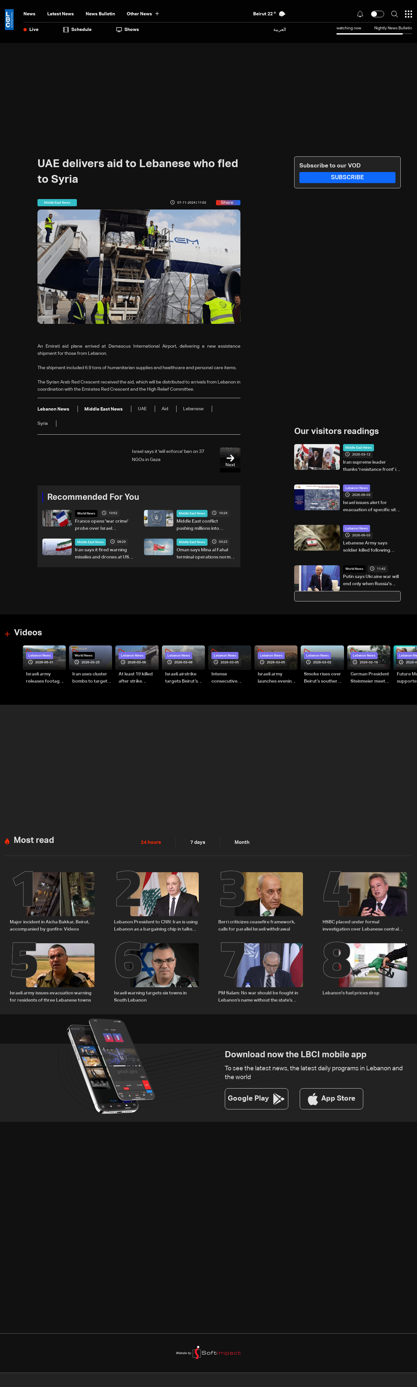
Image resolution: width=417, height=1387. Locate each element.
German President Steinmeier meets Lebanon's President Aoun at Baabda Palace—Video (370, 678)
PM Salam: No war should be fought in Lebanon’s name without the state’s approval (258, 996)
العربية (279, 29)
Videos (28, 633)
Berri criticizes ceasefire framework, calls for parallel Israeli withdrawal (256, 925)
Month (239, 842)
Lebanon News (356, 488)
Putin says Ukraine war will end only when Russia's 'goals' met (371, 580)
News (29, 14)
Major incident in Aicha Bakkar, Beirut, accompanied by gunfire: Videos (49, 925)
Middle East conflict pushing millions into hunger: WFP (198, 525)
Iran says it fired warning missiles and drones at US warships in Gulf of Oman (102, 554)
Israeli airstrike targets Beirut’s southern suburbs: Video (184, 678)
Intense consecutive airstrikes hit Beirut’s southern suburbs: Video (229, 678)
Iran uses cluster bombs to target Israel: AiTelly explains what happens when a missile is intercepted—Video (89, 678)
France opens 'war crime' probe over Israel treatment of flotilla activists (104, 525)
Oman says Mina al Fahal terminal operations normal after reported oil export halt (205, 554)
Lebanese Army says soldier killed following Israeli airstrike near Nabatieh (366, 547)
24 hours (150, 842)
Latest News (60, 14)
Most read (34, 840)
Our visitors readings (336, 431)
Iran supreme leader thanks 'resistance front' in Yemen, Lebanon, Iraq (371, 466)
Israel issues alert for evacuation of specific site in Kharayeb (370, 506)
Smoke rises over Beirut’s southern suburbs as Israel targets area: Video (322, 678)
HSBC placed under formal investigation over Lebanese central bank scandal (361, 925)
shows (127, 29)
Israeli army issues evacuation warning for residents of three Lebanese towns (51, 996)
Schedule (77, 29)
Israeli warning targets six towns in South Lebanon (150, 996)
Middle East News (192, 513)
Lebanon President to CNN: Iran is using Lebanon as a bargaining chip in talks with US (156, 925)
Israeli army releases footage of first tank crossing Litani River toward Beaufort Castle (44, 678)
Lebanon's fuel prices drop (351, 992)
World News (86, 513)
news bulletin (100, 14)
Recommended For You (93, 497)
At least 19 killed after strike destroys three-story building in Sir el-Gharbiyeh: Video (136, 678)
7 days (196, 842)
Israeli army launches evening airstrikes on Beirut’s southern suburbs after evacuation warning (276, 678)
